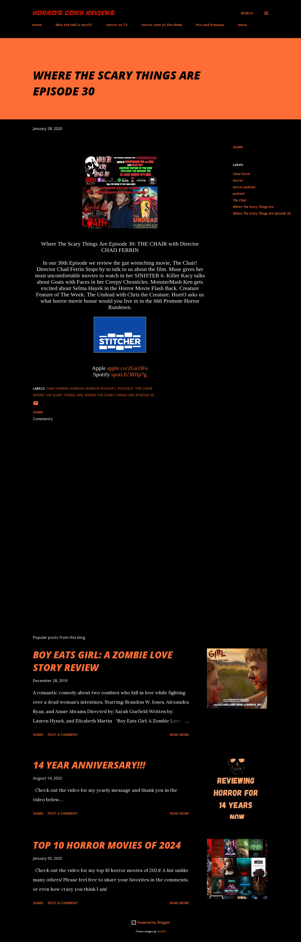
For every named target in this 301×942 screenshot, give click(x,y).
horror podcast (244, 187)
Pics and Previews (210, 25)
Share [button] (238, 147)
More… (243, 25)
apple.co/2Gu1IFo (127, 368)
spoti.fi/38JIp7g (129, 374)
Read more (179, 734)
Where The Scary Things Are (253, 206)
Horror (238, 180)
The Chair (240, 200)
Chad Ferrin (241, 174)
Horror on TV (117, 25)
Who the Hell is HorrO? (73, 25)
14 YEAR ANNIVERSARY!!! (89, 764)
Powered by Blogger (150, 922)
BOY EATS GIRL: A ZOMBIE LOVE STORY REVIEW (103, 661)
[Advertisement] (112, 576)
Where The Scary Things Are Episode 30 (262, 213)
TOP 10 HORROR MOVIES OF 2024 (107, 845)
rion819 (161, 931)
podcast (239, 193)
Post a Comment (63, 734)
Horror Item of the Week (162, 25)
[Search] (247, 13)
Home (37, 25)
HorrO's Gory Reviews (73, 13)
